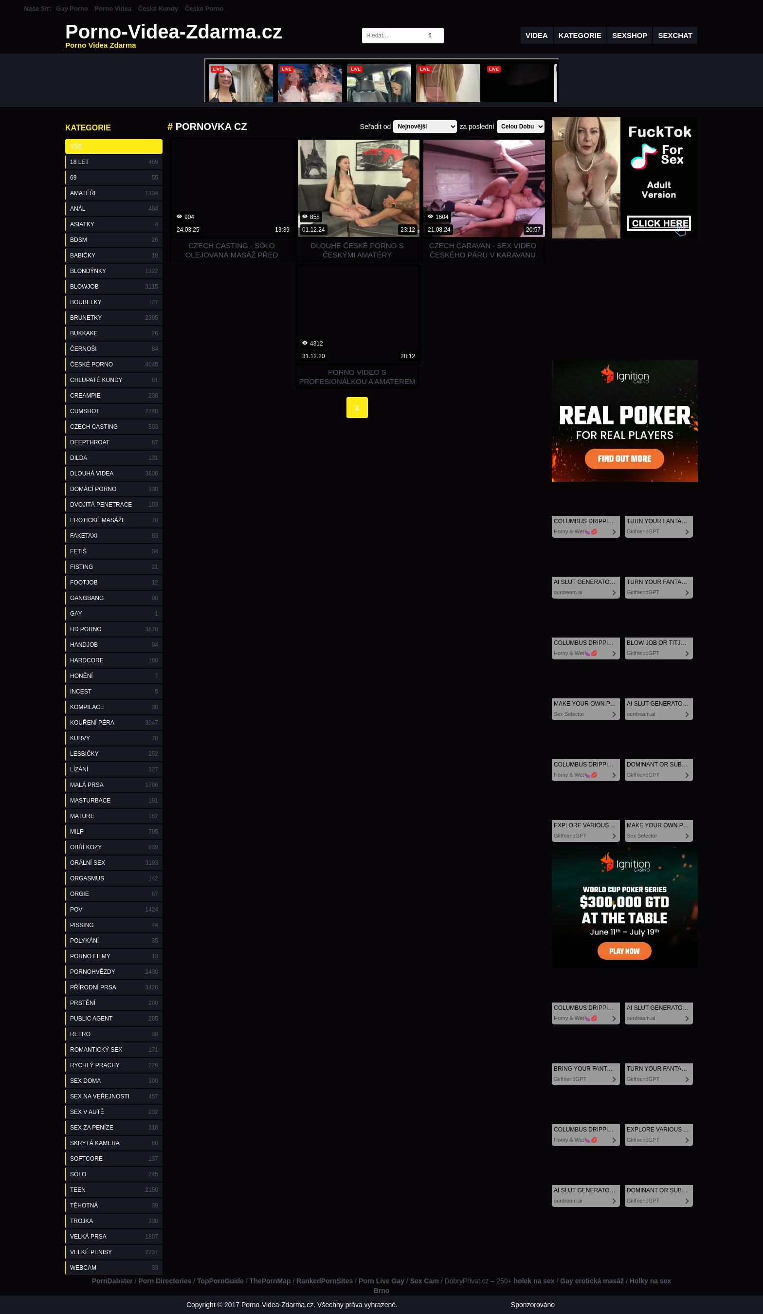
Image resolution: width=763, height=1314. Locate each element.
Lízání (114, 769)
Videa (537, 35)
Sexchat (675, 35)
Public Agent (114, 1018)
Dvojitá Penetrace (114, 504)
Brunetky (114, 317)
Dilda (114, 458)
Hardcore (114, 660)
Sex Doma (114, 1080)
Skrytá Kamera (114, 1143)
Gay (114, 613)
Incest (114, 691)
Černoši (114, 349)
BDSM (114, 240)
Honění (114, 676)
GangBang (114, 598)
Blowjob (114, 286)
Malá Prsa (114, 785)
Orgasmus (114, 878)
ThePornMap (270, 1281)
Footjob (114, 582)
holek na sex (534, 1281)
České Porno (204, 8)
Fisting (114, 567)
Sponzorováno (533, 1305)
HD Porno (114, 629)
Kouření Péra (114, 722)
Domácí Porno (114, 489)
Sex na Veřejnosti (114, 1096)
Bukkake (114, 333)
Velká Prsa (114, 1236)
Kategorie (580, 35)
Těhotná (114, 1205)
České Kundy (158, 8)
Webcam (114, 1267)
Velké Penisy (114, 1252)
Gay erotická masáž (592, 1281)
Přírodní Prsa (114, 987)
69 (114, 177)
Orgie (114, 894)
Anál (114, 208)
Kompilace (114, 707)
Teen (114, 1189)
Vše (76, 146)
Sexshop (630, 35)
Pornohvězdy (114, 971)
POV (114, 909)
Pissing (114, 925)
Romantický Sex (114, 1049)
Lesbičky (114, 753)
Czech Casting (114, 426)
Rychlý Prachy (114, 1065)
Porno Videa (113, 8)
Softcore (114, 1158)
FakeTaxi (114, 535)
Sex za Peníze (114, 1127)
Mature (114, 816)
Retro (114, 1034)
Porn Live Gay (381, 1281)
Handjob (114, 644)
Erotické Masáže (114, 520)
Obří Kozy (114, 847)
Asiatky (114, 224)
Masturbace (114, 800)
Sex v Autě (114, 1112)
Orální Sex (114, 862)
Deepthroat (114, 442)
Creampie (114, 395)
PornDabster (112, 1281)
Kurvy (114, 738)
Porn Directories (164, 1281)
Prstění (114, 1003)
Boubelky (114, 302)
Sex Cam (424, 1281)
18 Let (114, 162)
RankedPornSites (324, 1281)
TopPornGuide (220, 1281)
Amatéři (114, 193)
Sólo (114, 1174)
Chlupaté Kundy (114, 380)
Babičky (114, 255)
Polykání (114, 940)
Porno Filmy (114, 956)
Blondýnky (114, 271)
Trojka (114, 1221)
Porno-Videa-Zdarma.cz (173, 35)
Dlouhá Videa (114, 473)
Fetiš (114, 551)
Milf (114, 831)
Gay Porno (72, 8)
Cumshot (114, 411)
